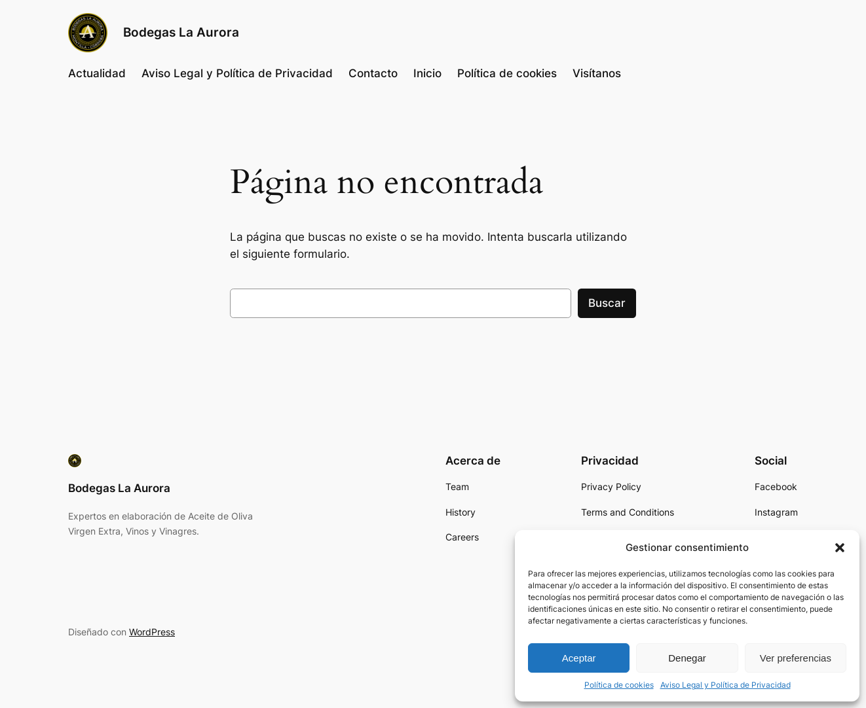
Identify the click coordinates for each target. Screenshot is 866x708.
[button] (839, 547)
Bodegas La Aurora (181, 32)
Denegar (687, 658)
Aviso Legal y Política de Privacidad (725, 685)
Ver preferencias (795, 658)
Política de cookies (619, 685)
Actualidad (97, 73)
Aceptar (579, 658)
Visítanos (597, 73)
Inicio (427, 73)
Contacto (373, 73)
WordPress (152, 631)
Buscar (607, 303)
